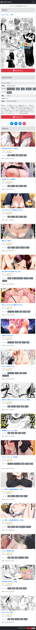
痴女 (22, 406)
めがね (25, 619)
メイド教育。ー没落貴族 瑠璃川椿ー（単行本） (13, 520)
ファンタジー (11, 89)
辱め (16, 342)
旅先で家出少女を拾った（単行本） (10, 148)
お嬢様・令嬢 (22, 526)
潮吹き (7, 14)
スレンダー (21, 557)
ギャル (26, 406)
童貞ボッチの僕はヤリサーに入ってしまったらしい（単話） (16, 399)
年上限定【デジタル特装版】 (9, 179)
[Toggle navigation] (33, 2)
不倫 (20, 433)
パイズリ (4, 281)
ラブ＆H (28, 526)
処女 (25, 155)
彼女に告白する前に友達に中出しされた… (12, 271)
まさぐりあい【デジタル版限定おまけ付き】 (12, 210)
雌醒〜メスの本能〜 (6, 240)
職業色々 (29, 89)
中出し (25, 496)
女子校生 (22, 247)
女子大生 (13, 406)
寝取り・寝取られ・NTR (18, 278)
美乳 (25, 216)
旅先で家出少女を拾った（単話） (10, 581)
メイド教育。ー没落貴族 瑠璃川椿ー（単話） (12, 489)
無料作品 (27, 463)
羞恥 (18, 89)
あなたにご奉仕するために (8, 366)
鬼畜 (16, 433)
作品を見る (18, 70)
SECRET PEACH (6, 2)
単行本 (21, 155)
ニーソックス (5, 375)
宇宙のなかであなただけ (8, 335)
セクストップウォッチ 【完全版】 (10, 457)
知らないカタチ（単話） (8, 612)
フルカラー (10, 463)
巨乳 (21, 496)
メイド (13, 496)
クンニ (13, 155)
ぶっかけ (26, 278)
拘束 (9, 216)
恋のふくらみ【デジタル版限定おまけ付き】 (12, 305)
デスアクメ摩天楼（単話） (8, 551)
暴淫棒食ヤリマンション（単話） (10, 430)
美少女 (27, 247)
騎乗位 (23, 433)
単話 (23, 89)
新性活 (9, 92)
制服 (17, 155)
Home (2, 14)
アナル (31, 278)
